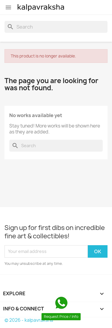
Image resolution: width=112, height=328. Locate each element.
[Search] (56, 27)
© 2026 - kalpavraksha (28, 320)
